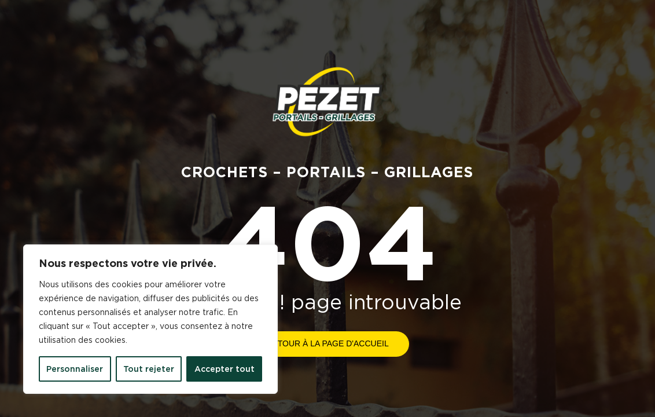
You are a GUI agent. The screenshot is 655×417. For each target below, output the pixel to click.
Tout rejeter (148, 369)
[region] (150, 319)
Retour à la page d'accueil (327, 343)
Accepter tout (224, 369)
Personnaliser (74, 369)
